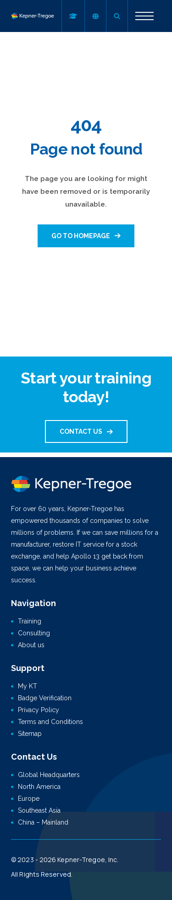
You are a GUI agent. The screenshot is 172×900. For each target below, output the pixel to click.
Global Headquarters (49, 774)
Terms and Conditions (50, 721)
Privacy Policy (38, 710)
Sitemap (30, 733)
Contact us (81, 431)
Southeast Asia (39, 810)
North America (39, 786)
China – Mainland (43, 822)
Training (29, 621)
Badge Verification (45, 698)
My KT (27, 686)
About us (31, 645)
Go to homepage (80, 236)
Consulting (34, 633)
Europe (28, 798)
